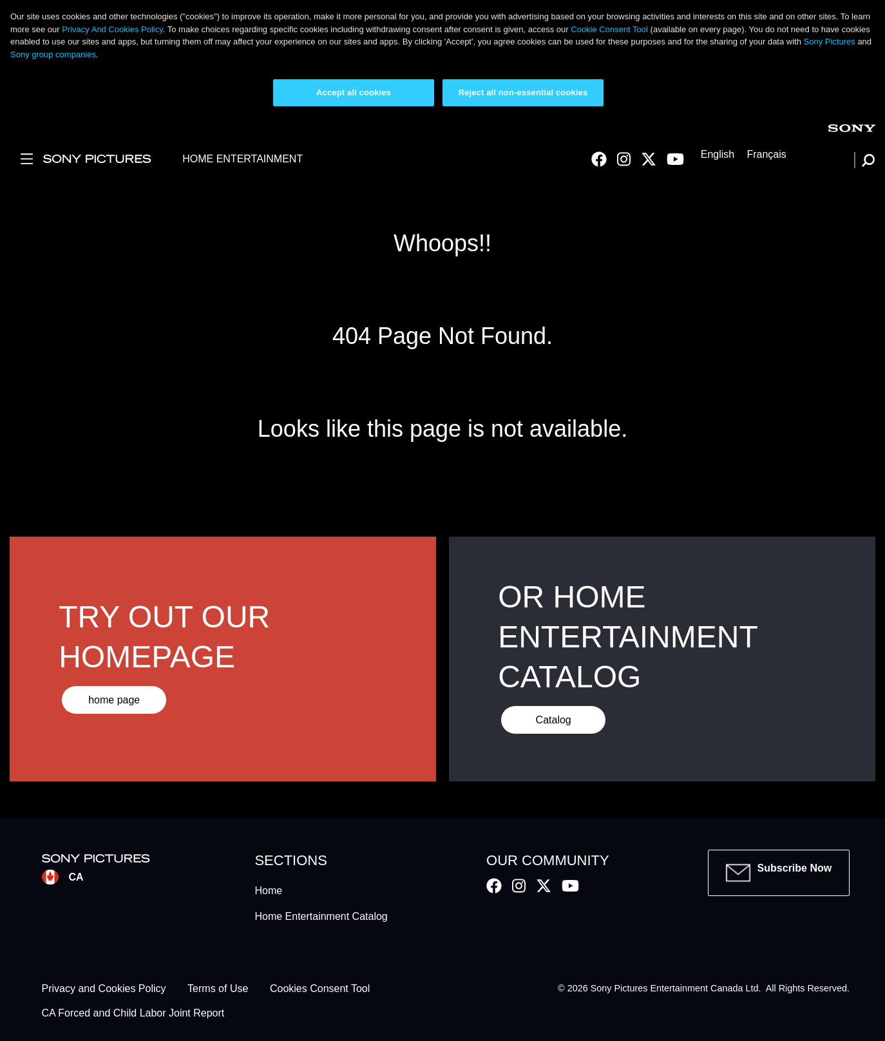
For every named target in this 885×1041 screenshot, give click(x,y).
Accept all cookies (353, 92)
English (717, 154)
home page (114, 699)
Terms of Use (217, 988)
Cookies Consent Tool (320, 988)
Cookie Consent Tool (609, 29)
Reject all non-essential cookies (523, 92)
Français (766, 154)
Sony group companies (53, 54)
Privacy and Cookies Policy (104, 988)
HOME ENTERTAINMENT (242, 158)
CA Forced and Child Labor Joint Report (133, 1013)
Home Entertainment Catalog (320, 916)
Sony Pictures (829, 41)
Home (268, 890)
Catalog (553, 719)
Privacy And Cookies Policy (112, 29)
